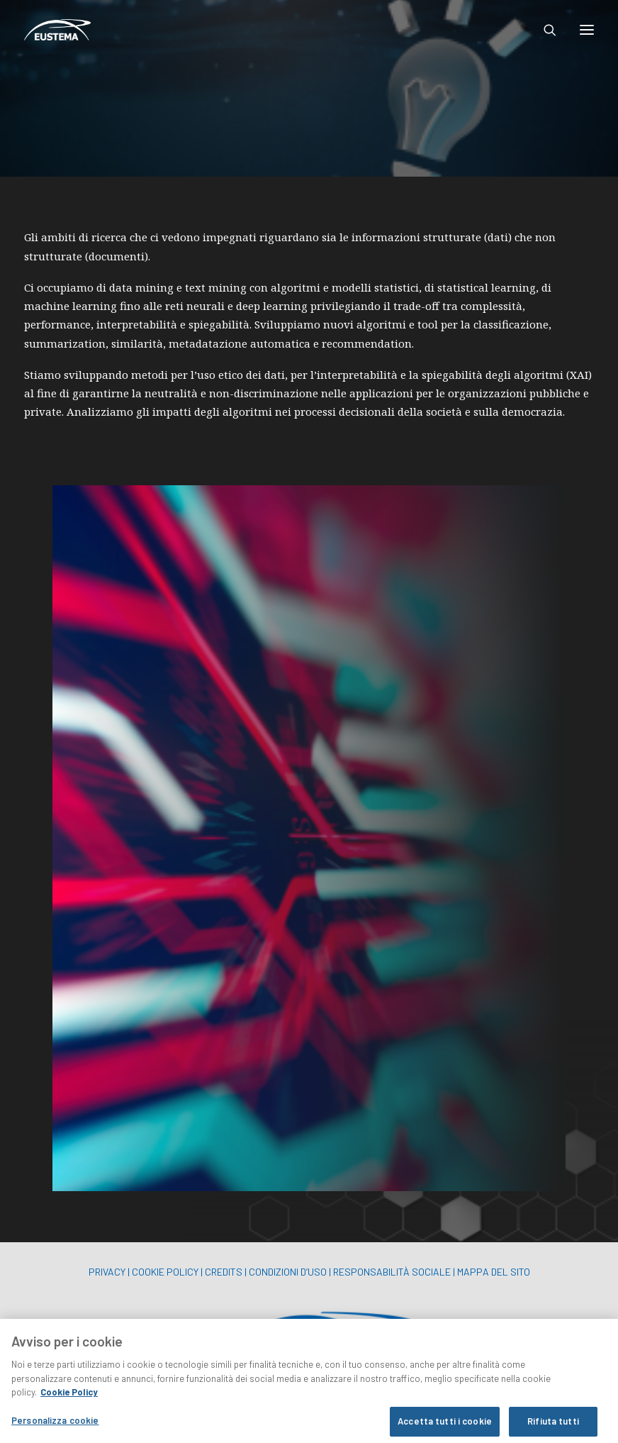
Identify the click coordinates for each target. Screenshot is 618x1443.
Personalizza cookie (55, 1426)
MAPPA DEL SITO (493, 1272)
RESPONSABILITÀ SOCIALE (392, 1272)
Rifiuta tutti (553, 1427)
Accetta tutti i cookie (445, 1427)
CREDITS (223, 1272)
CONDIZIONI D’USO (288, 1272)
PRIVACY (107, 1272)
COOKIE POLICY (165, 1272)
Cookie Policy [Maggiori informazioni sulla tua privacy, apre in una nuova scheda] (69, 1398)
